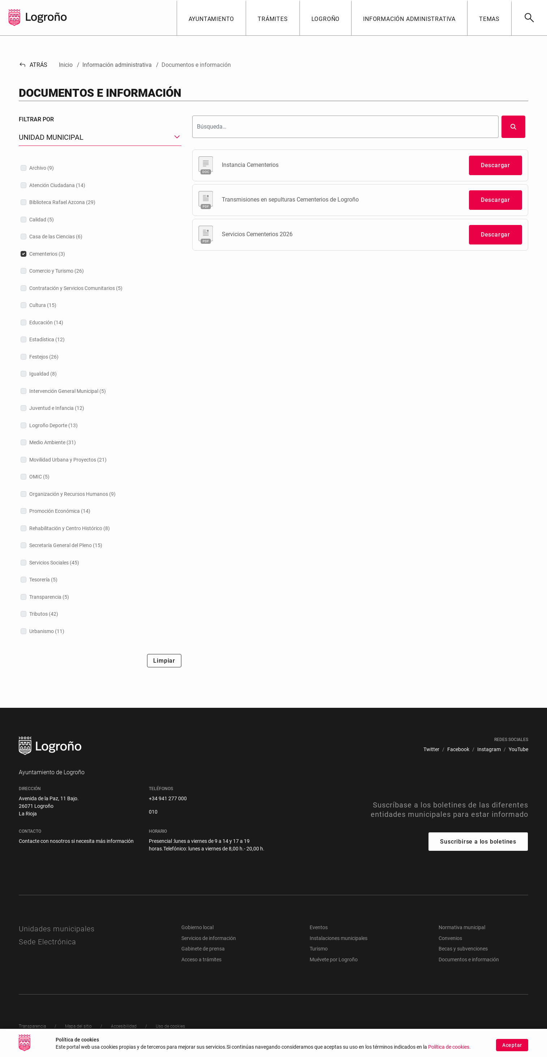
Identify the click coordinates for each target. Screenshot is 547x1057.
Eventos (319, 927)
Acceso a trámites (201, 959)
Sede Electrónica (47, 941)
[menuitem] (431, 749)
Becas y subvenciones (463, 949)
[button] (211, 17)
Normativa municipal (462, 927)
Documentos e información (469, 959)
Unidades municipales (57, 928)
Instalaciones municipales (338, 938)
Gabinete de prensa (203, 949)
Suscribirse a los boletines (478, 841)
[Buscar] (529, 17)
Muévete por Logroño (334, 959)
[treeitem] (100, 168)
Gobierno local (197, 927)
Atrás (33, 64)
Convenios (450, 938)
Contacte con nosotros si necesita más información (76, 841)
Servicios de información (208, 938)
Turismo (319, 949)
